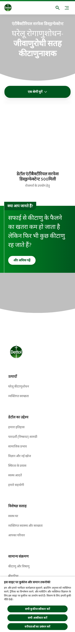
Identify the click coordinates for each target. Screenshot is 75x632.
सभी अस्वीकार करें (37, 617)
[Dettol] (11, 7)
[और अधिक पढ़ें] (22, 260)
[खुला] (57, 8)
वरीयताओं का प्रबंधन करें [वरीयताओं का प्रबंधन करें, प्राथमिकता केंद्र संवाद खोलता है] (37, 626)
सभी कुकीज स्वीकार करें (37, 609)
